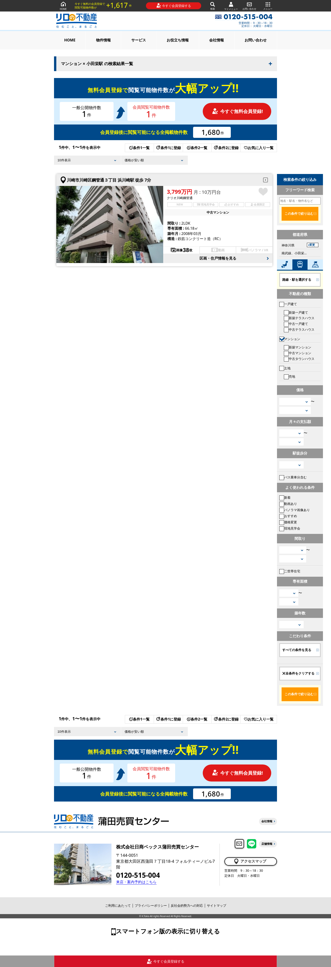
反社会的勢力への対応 (187, 905)
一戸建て (288, 304)
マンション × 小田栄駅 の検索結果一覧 (97, 63)
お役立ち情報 (178, 40)
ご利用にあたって (118, 905)
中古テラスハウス (299, 329)
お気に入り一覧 (259, 147)
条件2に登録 (226, 147)
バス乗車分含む (293, 477)
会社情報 (216, 40)
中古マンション (297, 353)
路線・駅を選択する (296, 279)
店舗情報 (266, 844)
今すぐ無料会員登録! (237, 111)
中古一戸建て (296, 323)
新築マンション (297, 347)
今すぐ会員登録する (173, 5)
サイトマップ (216, 905)
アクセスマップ (249, 861)
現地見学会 (289, 528)
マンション (289, 339)
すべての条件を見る (296, 650)
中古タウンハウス (299, 358)
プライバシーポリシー (151, 905)
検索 (212, 5)
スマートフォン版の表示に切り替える (168, 931)
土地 (285, 368)
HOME (63, 6)
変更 (312, 244)
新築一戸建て (296, 312)
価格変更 (288, 522)
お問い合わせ (249, 5)
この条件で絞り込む (299, 213)
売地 (289, 376)
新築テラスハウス (299, 318)
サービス (138, 40)
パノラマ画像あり (294, 510)
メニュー (268, 5)
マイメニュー (231, 6)
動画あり (288, 503)
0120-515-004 (138, 875)
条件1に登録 (168, 147)
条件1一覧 (139, 147)
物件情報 (103, 40)
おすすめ (288, 516)
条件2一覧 (197, 147)
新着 (285, 497)
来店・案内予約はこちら (136, 881)
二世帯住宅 (289, 571)
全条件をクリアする (298, 673)
